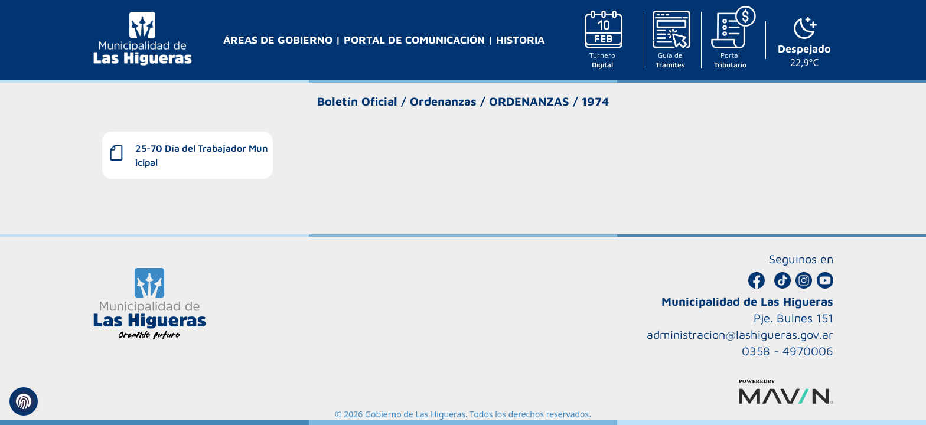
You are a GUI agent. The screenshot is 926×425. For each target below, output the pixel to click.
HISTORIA (520, 40)
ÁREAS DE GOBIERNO (279, 40)
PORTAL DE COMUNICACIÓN (416, 40)
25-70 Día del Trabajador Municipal (201, 155)
